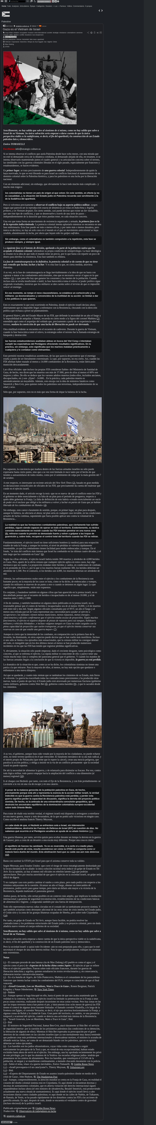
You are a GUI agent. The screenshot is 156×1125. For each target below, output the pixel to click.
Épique (32, 6)
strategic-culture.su (22, 26)
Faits (9, 6)
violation (16, 33)
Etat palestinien (10, 39)
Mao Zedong (9, 44)
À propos (88, 6)
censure (6, 35)
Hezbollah (25, 39)
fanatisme (28, 35)
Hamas (18, 39)
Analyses (15, 6)
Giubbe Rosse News (84, 1064)
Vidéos (69, 6)
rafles (11, 35)
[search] (16, 1)
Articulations (24, 6)
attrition (16, 35)
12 (7, 855)
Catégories (40, 6)
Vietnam (8, 42)
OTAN (7, 47)
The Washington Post (47, 1076)
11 (91, 831)
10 (21, 776)
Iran (45, 42)
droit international (40, 33)
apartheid (40, 39)
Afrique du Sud (32, 42)
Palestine (6, 21)
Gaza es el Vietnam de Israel (21, 29)
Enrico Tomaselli (10, 37)
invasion (31, 33)
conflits (21, 35)
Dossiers (49, 6)
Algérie (49, 42)
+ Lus (55, 6)
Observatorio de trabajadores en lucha (37, 1111)
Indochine (23, 42)
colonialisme (71, 33)
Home (4, 6)
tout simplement (37, 35)
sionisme (79, 33)
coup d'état (9, 33)
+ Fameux (62, 6)
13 (73, 871)
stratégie (56, 33)
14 (5, 915)
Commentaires (78, 6)
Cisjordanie (15, 42)
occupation (23, 33)
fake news (33, 39)
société (49, 33)
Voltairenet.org (77, 1067)
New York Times (45, 989)
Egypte (40, 42)
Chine (55, 42)
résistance (62, 33)
